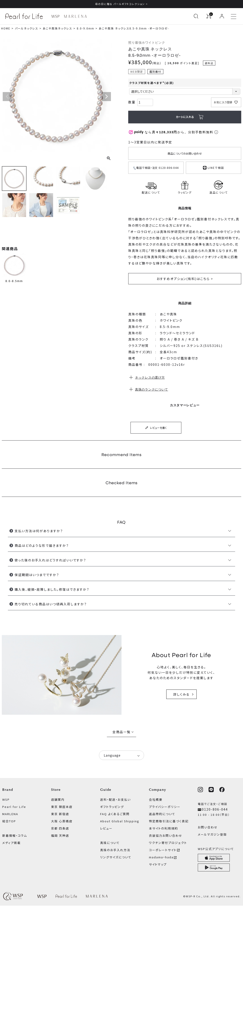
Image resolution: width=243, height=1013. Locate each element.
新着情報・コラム (14, 835)
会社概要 (155, 799)
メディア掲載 (11, 843)
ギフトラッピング (112, 807)
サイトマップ (158, 864)
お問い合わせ (208, 827)
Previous (7, 96)
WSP (6, 799)
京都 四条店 (60, 828)
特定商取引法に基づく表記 (169, 821)
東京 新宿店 (60, 814)
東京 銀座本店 (61, 807)
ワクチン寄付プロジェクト (168, 843)
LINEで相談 (213, 167)
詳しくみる (181, 694)
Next (106, 96)
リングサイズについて (115, 857)
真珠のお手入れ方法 (115, 850)
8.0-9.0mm (85, 28)
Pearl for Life (14, 807)
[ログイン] (222, 16)
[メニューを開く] (234, 16)
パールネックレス (26, 28)
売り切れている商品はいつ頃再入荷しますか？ (51, 604)
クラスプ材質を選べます (151, 83)
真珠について (110, 843)
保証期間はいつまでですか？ (37, 574)
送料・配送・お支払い (115, 799)
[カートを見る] (209, 16)
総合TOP (9, 821)
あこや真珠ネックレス (57, 28)
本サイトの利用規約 (163, 828)
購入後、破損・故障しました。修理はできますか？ (52, 589)
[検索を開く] (196, 16)
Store (56, 789)
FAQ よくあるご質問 (115, 814)
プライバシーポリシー (164, 807)
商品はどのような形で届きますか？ (42, 545)
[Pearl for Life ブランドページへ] (25, 16)
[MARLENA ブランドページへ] (75, 16)
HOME (5, 28)
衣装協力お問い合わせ (165, 835)
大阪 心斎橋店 (61, 821)
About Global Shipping (119, 821)
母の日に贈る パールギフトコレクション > (121, 4)
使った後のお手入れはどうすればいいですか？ (50, 560)
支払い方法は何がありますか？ (39, 531)
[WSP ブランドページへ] (55, 16)
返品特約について (162, 814)
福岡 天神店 (60, 835)
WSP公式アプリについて (216, 849)
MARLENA (10, 814)
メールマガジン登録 (212, 834)
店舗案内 (58, 799)
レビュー (106, 828)
